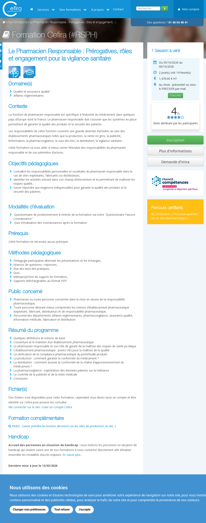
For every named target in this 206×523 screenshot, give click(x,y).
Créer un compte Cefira (57, 407)
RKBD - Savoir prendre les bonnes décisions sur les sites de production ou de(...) (62, 426)
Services (46, 9)
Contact (118, 9)
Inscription (175, 140)
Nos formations (73, 9)
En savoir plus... (72, 455)
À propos (100, 9)
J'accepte (85, 509)
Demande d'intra (175, 161)
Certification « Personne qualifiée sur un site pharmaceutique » (174, 216)
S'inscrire (175, 95)
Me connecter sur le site (24, 407)
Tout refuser (62, 509)
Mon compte (188, 9)
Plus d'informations (175, 151)
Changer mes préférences (29, 509)
